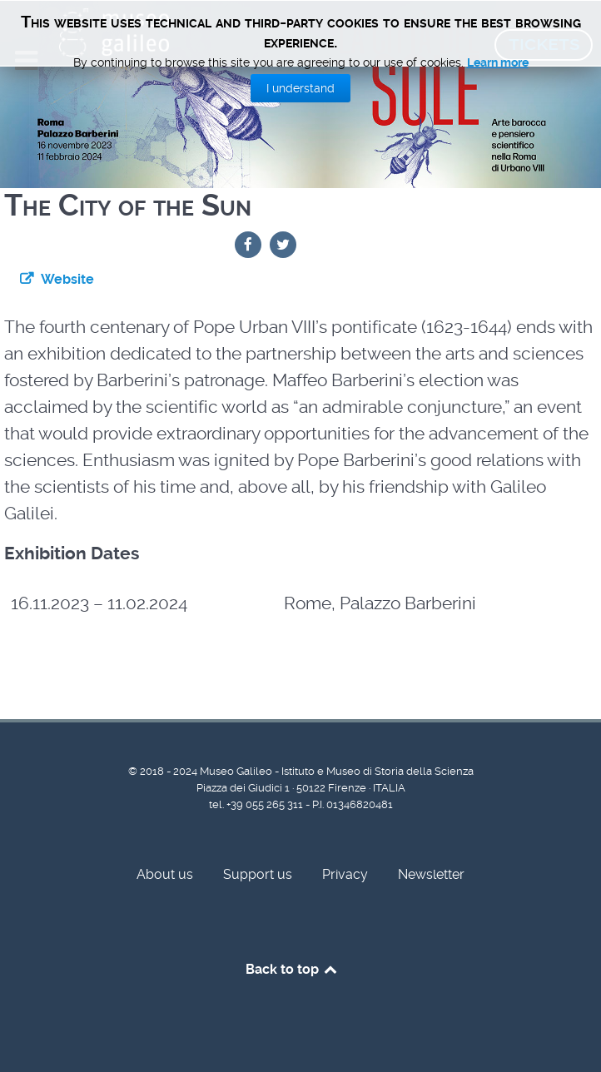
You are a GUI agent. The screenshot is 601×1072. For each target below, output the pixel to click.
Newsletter (431, 874)
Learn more (498, 62)
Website (67, 279)
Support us (257, 874)
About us (165, 874)
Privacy (345, 874)
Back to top (293, 969)
